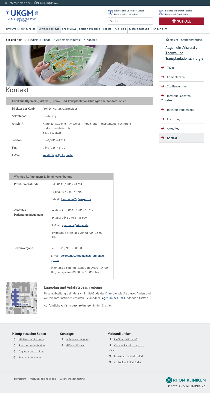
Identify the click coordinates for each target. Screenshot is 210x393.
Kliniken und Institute (31, 339)
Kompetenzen (176, 77)
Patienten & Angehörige (20, 29)
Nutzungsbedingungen (43, 378)
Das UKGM (120, 29)
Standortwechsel (192, 40)
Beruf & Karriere (89, 29)
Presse (107, 29)
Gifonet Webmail (75, 345)
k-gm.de (67, 155)
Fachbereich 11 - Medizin (126, 14)
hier (109, 305)
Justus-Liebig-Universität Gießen (129, 10)
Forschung (69, 29)
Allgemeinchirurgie (68, 40)
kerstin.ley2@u (52, 155)
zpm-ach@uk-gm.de (75, 225)
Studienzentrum (177, 86)
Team (170, 67)
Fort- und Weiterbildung (32, 345)
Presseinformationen (30, 357)
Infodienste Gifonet (77, 339)
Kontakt (92, 40)
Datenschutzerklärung (72, 378)
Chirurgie (111, 293)
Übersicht (172, 40)
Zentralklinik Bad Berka (127, 362)
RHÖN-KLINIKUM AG (125, 339)
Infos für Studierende (180, 110)
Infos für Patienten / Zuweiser (177, 98)
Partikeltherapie (139, 29)
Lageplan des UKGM (114, 298)
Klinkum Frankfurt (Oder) (128, 356)
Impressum (20, 378)
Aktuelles (173, 128)
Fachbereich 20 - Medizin (177, 14)
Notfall (184, 21)
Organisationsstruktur (31, 351)
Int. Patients (160, 29)
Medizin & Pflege (48, 29)
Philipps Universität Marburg (178, 10)
